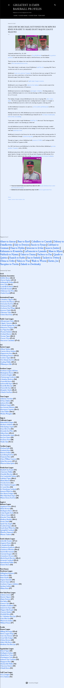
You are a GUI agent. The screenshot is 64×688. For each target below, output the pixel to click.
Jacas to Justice (52, 248)
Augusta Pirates (5, 543)
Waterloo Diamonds (6, 532)
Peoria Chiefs (4, 521)
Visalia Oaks (4, 442)
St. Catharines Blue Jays (8, 616)
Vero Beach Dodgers (7, 493)
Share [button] (9, 197)
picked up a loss (17, 130)
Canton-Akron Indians (17, 199)
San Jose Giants (5, 437)
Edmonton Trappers (7, 327)
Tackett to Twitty (50, 257)
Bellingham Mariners (7, 573)
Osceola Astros (5, 483)
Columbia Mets (5, 545)
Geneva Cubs (4, 603)
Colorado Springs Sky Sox (8, 325)
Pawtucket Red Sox (6, 304)
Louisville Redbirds (6, 286)
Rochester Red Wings (7, 308)
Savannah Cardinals (6, 560)
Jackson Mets (4, 403)
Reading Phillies (5, 362)
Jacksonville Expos (6, 383)
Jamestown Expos (6, 608)
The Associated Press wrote (20, 63)
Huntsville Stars (5, 388)
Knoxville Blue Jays (6, 386)
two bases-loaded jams (48, 114)
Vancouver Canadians (7, 340)
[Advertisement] (32, 216)
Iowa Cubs (4, 284)
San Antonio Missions (7, 407)
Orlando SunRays (6, 392)
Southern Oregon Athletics (9, 584)
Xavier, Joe (53, 260)
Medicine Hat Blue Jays (8, 644)
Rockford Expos (5, 526)
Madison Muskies (6, 519)
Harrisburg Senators (7, 355)
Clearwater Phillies (6, 472)
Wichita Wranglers (6, 414)
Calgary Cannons (6, 323)
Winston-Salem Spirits (7, 463)
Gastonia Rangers (6, 554)
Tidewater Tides (5, 312)
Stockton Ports (5, 439)
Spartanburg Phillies (7, 562)
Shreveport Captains (7, 409)
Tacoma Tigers (5, 336)
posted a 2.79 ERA (37, 140)
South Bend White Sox (7, 528)
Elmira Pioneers (5, 599)
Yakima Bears (4, 588)
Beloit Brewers (5, 508)
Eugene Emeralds (6, 580)
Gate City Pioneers (6, 636)
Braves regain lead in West (45, 189)
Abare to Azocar (8, 241)
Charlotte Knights (6, 375)
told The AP (40, 67)
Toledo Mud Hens (6, 314)
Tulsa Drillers (4, 411)
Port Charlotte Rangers (8, 485)
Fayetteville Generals (7, 552)
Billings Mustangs (6, 631)
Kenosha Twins (5, 517)
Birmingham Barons (6, 373)
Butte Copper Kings (7, 633)
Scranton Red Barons (7, 302)
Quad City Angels (6, 524)
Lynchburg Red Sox (7, 455)
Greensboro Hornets (7, 556)
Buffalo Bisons (5, 278)
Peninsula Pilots (5, 457)
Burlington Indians (6, 653)
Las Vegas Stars (5, 330)
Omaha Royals (5, 293)
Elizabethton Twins (6, 655)
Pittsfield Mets (5, 614)
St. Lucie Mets (5, 487)
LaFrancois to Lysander (35, 251)
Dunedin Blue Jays (6, 474)
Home (15, 15)
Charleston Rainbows (7, 547)
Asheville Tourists (6, 541)
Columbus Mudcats (7, 379)
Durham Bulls (5, 448)
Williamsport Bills (6, 364)
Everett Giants (5, 582)
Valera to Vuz (23, 260)
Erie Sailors (3, 601)
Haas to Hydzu (17, 248)
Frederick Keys (5, 450)
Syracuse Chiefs (5, 310)
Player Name (22, 15)
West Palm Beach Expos (8, 496)
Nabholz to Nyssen (9, 254)
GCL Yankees (4, 677)
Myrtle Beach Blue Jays (7, 558)
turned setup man (28, 136)
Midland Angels (5, 405)
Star (24, 199)
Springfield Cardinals (7, 530)
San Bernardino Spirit (7, 435)
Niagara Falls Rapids (7, 610)
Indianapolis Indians (7, 282)
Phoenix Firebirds (6, 332)
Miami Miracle (5, 480)
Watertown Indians (6, 621)
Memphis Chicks (6, 390)
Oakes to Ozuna (28, 254)
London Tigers (5, 358)
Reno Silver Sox (5, 429)
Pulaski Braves (5, 668)
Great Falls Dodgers (6, 638)
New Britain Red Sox (7, 360)
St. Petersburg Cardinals (8, 489)
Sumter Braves (5, 564)
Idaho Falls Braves (6, 642)
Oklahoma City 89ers (7, 291)
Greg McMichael (36, 55)
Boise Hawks (4, 577)
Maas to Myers (55, 251)
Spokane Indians (5, 586)
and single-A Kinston (36, 91)
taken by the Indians (32, 85)
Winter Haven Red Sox (7, 498)
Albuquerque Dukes (7, 321)
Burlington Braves (6, 511)
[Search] (55, 4)
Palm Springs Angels (7, 427)
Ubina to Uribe (7, 260)
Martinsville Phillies (6, 664)
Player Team (32, 15)
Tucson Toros (5, 338)
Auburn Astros (5, 595)
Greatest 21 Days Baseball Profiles (27, 7)
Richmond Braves (6, 306)
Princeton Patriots (6, 666)
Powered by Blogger (32, 683)
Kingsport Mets (5, 661)
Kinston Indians (5, 452)
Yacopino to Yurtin (9, 264)
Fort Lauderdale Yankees (8, 476)
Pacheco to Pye (44, 254)
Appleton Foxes (5, 506)
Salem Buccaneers (6, 461)
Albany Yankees (5, 349)
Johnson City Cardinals (8, 659)
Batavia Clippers (5, 597)
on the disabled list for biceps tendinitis (42, 156)
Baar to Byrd (24, 241)
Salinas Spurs (4, 433)
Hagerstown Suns (6, 353)
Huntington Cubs (6, 657)
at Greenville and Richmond (40, 107)
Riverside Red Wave (6, 431)
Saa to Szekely (33, 257)
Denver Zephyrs (5, 280)
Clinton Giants (5, 515)
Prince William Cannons (8, 459)
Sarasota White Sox (6, 491)
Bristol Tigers (4, 651)
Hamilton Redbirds (6, 605)
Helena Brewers (5, 640)
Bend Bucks (4, 575)
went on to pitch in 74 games (22, 73)
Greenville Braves (6, 381)
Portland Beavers (6, 334)
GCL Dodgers (5, 674)
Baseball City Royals (7, 470)
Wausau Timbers (5, 534)
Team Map (41, 15)
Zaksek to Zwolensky (30, 264)
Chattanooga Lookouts (8, 377)
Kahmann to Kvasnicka (11, 251)
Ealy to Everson (21, 244)
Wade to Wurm (38, 260)
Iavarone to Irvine (35, 248)
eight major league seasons (36, 81)
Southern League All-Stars (9, 370)
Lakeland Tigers (5, 478)
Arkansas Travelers (6, 399)
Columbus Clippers (6, 299)
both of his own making (14, 116)
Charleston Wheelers (7, 549)
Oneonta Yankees (6, 612)
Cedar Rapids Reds (6, 513)
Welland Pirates (5, 623)
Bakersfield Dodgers (7, 422)
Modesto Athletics (6, 424)
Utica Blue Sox (5, 618)
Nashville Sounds (6, 289)
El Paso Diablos (5, 401)
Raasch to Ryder (17, 257)
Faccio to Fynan (38, 244)
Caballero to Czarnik (42, 241)
